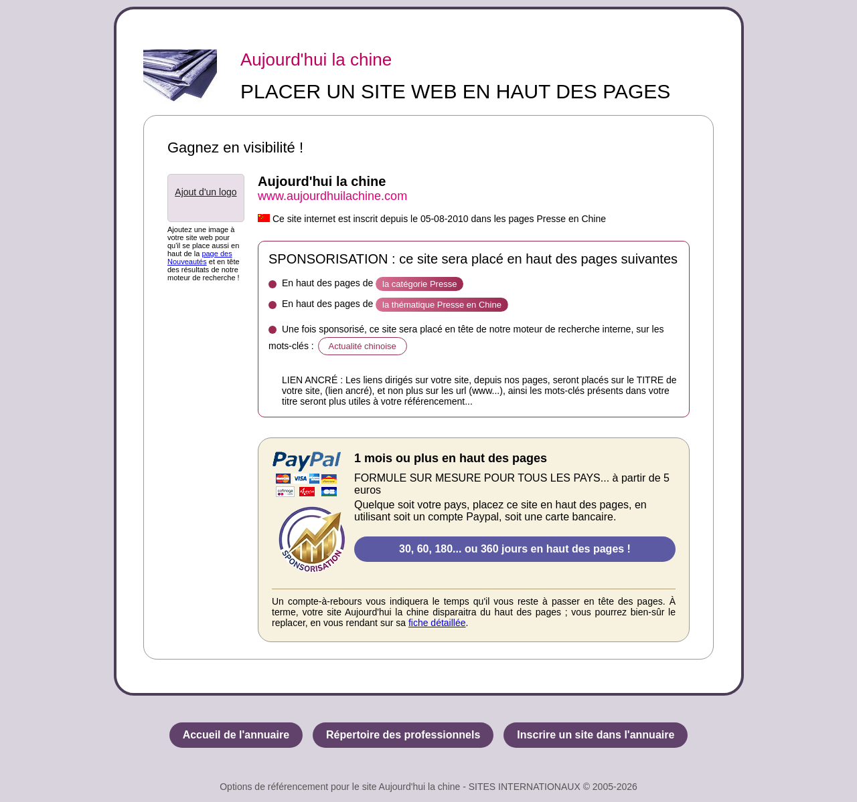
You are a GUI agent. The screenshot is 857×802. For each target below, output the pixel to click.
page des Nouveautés (199, 257)
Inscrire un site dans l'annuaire (595, 734)
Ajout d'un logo (205, 192)
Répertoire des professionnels (403, 734)
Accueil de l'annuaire (236, 734)
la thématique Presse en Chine (441, 305)
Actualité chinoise (362, 346)
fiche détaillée (437, 622)
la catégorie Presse (419, 284)
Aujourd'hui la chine (316, 59)
